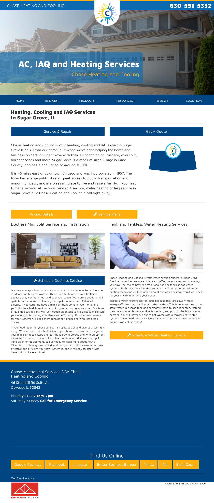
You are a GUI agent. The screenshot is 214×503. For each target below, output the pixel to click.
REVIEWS (162, 100)
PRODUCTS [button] (88, 100)
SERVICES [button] (52, 100)
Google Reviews (27, 464)
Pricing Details (41, 214)
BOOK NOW (194, 100)
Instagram (81, 464)
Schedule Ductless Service (58, 280)
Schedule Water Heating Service (156, 335)
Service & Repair (57, 131)
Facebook (57, 464)
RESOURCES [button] (125, 100)
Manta (149, 464)
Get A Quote (156, 131)
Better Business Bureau (116, 464)
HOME (20, 100)
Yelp (165, 464)
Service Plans (107, 214)
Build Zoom (185, 464)
